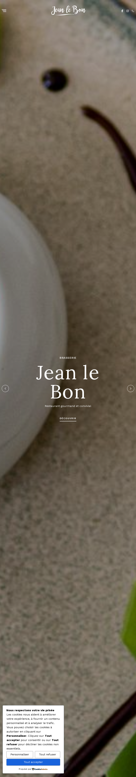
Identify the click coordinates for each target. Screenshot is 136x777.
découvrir (68, 418)
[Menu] (4, 10)
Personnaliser (19, 754)
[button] (5, 388)
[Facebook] (122, 10)
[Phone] (133, 10)
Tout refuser (47, 754)
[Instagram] (127, 10)
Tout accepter (33, 762)
